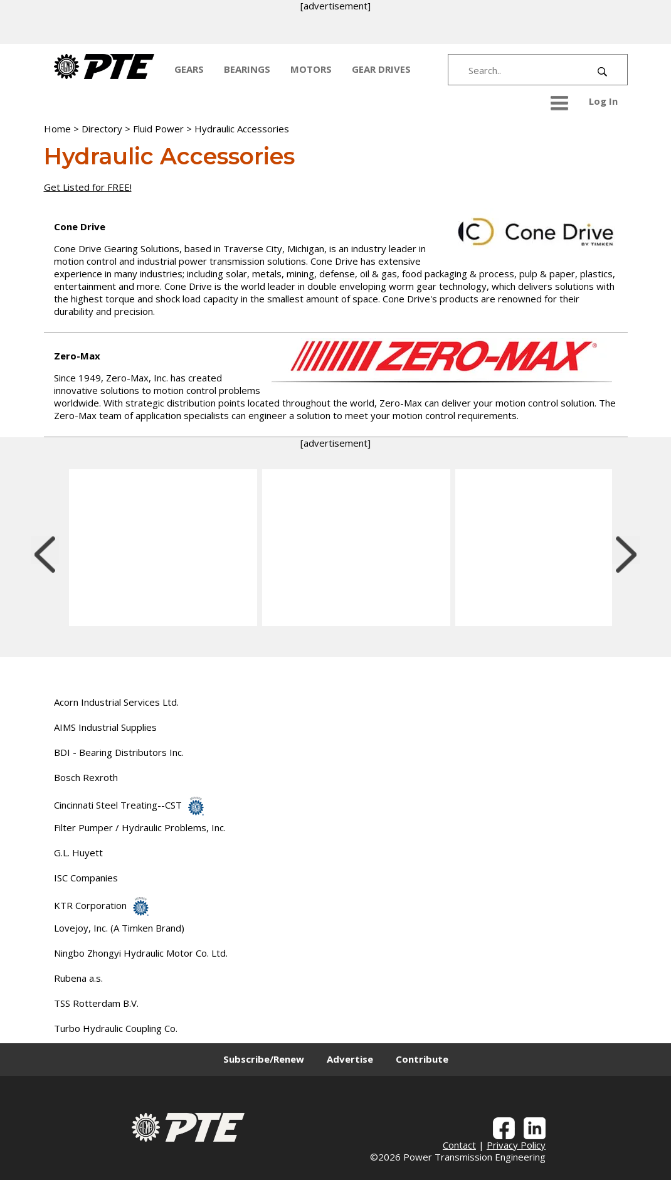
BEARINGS (247, 69)
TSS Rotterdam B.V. (96, 1003)
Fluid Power (158, 128)
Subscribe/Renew (263, 1059)
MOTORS (311, 69)
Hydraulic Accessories (241, 128)
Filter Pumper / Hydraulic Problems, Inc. (140, 827)
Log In (603, 101)
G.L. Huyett (78, 852)
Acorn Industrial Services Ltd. (116, 702)
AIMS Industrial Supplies (105, 727)
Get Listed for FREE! (88, 187)
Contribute (422, 1059)
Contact (459, 1145)
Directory (102, 128)
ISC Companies (86, 877)
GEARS (189, 69)
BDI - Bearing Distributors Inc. (119, 752)
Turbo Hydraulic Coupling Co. (115, 1028)
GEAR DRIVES (381, 69)
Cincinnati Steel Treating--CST (129, 805)
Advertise (350, 1059)
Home (57, 128)
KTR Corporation (101, 905)
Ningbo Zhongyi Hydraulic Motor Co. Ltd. (141, 953)
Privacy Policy (516, 1145)
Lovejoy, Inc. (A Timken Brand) (119, 928)
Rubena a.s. (78, 978)
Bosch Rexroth (86, 777)
